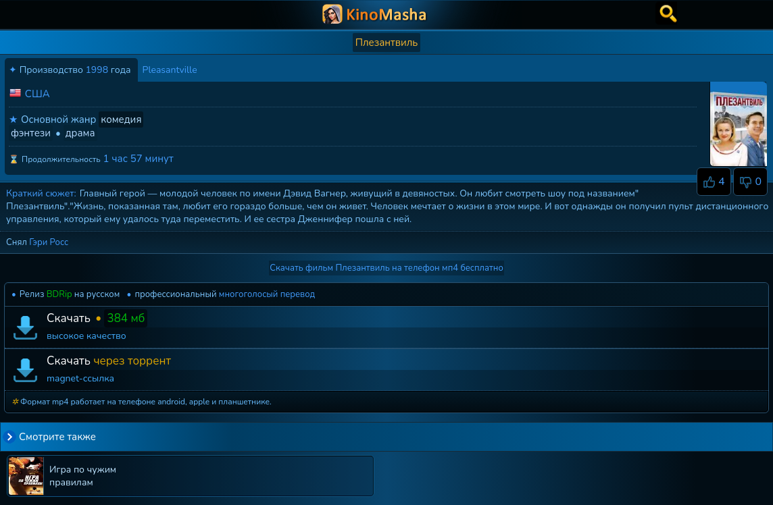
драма (80, 133)
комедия (121, 119)
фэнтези (31, 133)
